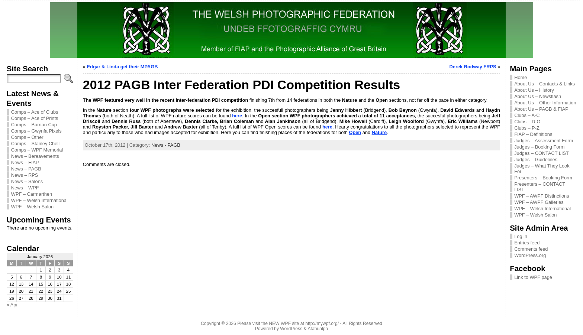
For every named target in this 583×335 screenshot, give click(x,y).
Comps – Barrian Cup (34, 124)
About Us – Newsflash (537, 96)
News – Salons (27, 181)
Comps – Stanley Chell (35, 143)
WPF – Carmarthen (31, 194)
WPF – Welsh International (39, 200)
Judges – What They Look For (541, 168)
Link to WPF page (533, 277)
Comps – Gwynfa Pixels (36, 131)
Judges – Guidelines (535, 159)
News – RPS (24, 175)
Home (520, 77)
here (237, 115)
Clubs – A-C (526, 115)
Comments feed (531, 249)
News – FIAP (25, 162)
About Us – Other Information (545, 102)
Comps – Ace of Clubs (34, 112)
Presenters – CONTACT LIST (539, 186)
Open (355, 132)
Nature (379, 132)
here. (328, 127)
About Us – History (534, 90)
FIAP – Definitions (533, 134)
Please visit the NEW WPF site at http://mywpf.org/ (288, 323)
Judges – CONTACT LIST (541, 153)
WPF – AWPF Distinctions (541, 196)
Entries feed (526, 242)
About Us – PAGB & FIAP (541, 109)
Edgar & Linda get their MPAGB (122, 66)
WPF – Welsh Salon (32, 206)
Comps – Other (27, 137)
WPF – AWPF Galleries (539, 202)
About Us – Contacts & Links (544, 84)
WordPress (291, 328)
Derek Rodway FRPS (473, 66)
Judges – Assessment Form (543, 140)
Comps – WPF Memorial (37, 150)
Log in (520, 236)
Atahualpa (317, 328)
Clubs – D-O (527, 121)
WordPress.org (530, 255)
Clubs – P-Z (526, 128)
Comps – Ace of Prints (34, 118)
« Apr (12, 305)
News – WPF (25, 188)
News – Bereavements (35, 156)
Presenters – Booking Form (543, 177)
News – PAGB (26, 169)
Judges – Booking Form (539, 147)
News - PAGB (165, 145)
